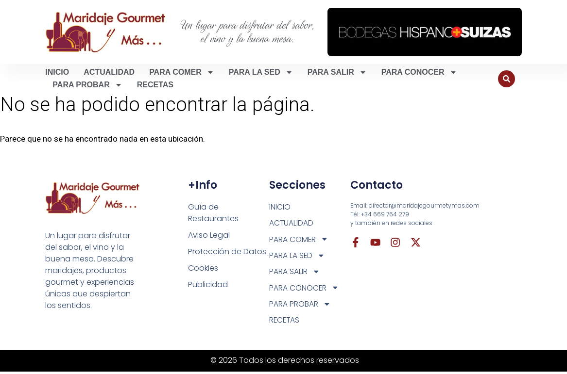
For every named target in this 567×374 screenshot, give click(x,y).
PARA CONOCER (419, 72)
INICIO (57, 72)
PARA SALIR (337, 72)
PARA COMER (181, 72)
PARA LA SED (261, 72)
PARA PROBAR (87, 85)
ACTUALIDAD (109, 72)
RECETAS (155, 85)
